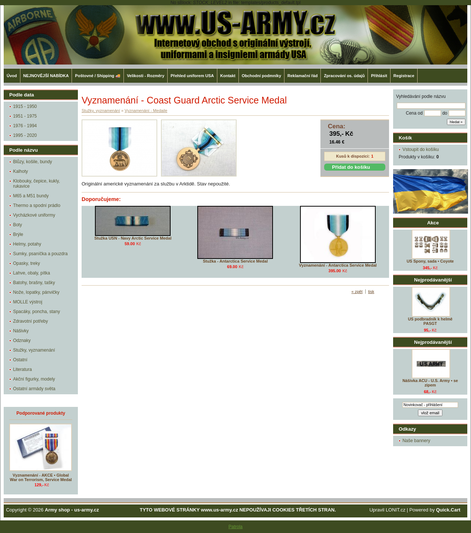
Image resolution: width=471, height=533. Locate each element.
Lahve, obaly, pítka (31, 273)
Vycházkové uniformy (34, 215)
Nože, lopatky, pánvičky (36, 292)
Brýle (18, 234)
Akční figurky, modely (34, 379)
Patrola (235, 526)
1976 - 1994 (25, 125)
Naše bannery (416, 440)
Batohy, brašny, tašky (34, 282)
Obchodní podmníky (261, 75)
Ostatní (20, 359)
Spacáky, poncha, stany (36, 311)
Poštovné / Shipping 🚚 (98, 75)
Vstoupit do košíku (420, 149)
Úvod (12, 75)
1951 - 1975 (25, 116)
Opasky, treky (26, 263)
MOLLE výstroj (27, 302)
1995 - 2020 (25, 135)
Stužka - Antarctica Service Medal (235, 261)
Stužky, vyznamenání (34, 350)
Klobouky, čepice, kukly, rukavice (36, 183)
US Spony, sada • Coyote (430, 261)
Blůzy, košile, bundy (32, 161)
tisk (371, 291)
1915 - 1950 (25, 106)
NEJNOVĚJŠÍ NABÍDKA (46, 75)
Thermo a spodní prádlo (36, 205)
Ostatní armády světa (34, 388)
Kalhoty (20, 171)
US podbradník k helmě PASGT (430, 321)
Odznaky (21, 340)
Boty (17, 224)
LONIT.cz (395, 510)
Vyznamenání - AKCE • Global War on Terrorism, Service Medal (41, 477)
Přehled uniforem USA (192, 75)
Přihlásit (379, 75)
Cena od (414, 113)
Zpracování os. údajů (344, 75)
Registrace (403, 75)
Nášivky (21, 330)
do (444, 113)
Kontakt (227, 75)
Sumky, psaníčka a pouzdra (40, 253)
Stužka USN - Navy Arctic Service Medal (132, 238)
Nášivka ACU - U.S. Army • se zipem (430, 382)
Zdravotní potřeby (30, 321)
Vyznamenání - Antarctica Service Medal (338, 265)
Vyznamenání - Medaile (146, 110)
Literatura (22, 369)
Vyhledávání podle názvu (421, 96)
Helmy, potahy (27, 244)
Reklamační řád (302, 75)
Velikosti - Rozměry (145, 75)
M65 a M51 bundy (31, 195)
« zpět (357, 291)
